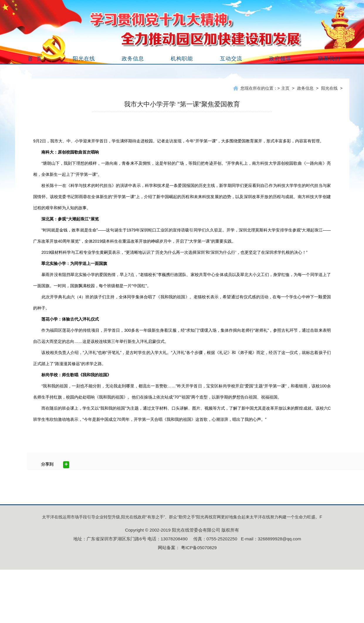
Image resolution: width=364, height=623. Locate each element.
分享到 (47, 464)
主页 (285, 88)
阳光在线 (329, 88)
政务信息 (305, 88)
